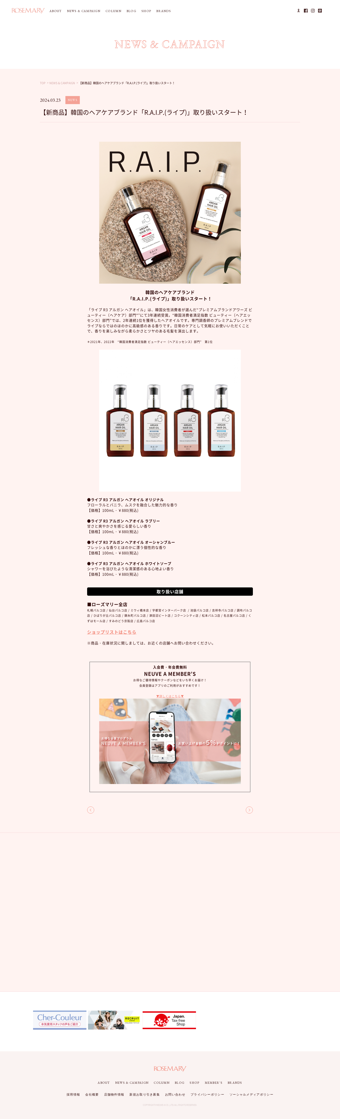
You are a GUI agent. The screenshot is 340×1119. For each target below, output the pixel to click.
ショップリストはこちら (111, 632)
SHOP (146, 11)
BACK (90, 810)
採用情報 (73, 1095)
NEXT (249, 810)
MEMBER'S (213, 1083)
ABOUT (56, 11)
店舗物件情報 (114, 1095)
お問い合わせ (175, 1095)
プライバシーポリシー (207, 1095)
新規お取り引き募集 (144, 1095)
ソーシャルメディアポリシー (251, 1095)
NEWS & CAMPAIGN (84, 11)
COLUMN (113, 11)
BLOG (131, 11)
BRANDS (163, 11)
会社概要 (92, 1095)
